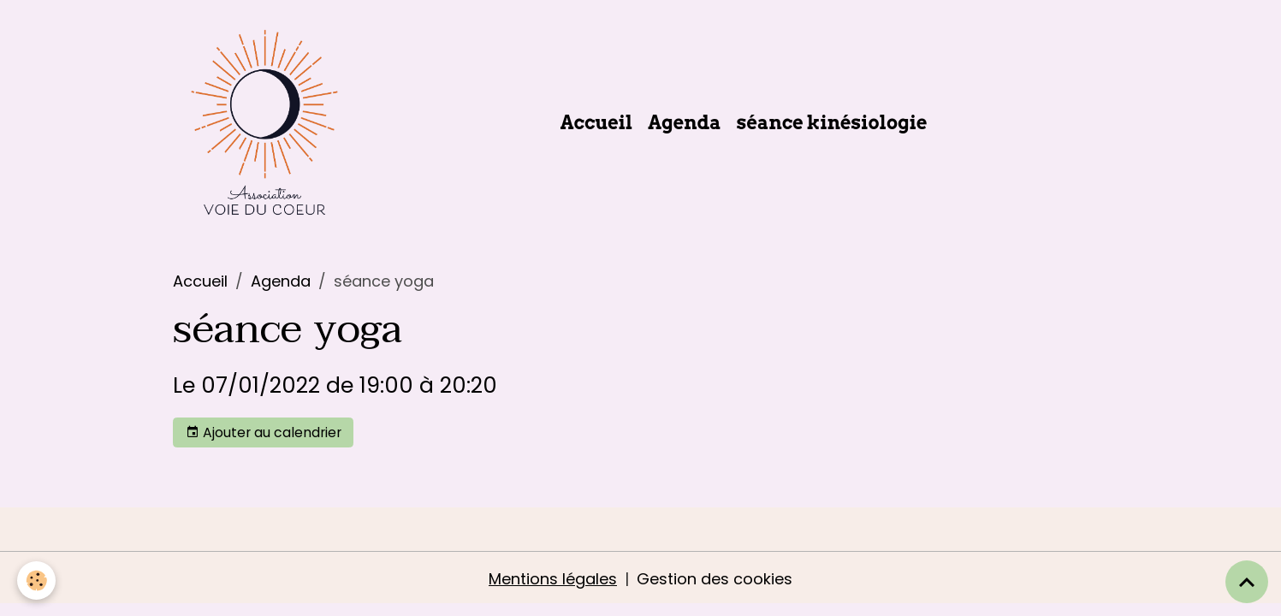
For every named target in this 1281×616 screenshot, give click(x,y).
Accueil (596, 122)
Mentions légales (553, 578)
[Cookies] (36, 580)
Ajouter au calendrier (263, 432)
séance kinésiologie (832, 122)
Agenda (684, 122)
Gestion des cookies (714, 578)
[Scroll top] (1246, 581)
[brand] (268, 122)
